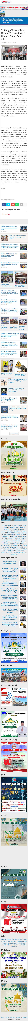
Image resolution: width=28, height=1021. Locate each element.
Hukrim (3, 941)
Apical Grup (16, 525)
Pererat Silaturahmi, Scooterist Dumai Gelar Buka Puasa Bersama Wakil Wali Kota (17, 390)
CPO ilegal (14, 545)
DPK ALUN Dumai (17, 529)
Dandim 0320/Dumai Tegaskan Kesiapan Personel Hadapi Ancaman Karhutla (9, 255)
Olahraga (13, 943)
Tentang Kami (24, 1017)
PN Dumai (14, 536)
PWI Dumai (11, 551)
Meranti (24, 941)
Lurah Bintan (16, 540)
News (2, 11)
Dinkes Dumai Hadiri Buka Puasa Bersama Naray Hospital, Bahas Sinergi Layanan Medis (9, 426)
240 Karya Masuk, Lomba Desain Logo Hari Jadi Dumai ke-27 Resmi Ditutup (17, 408)
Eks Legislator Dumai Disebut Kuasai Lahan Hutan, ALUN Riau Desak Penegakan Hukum (9, 571)
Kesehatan (14, 941)
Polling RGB (6, 543)
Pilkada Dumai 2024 (6, 552)
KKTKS (21, 547)
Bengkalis (10, 939)
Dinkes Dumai (14, 527)
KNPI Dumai (23, 533)
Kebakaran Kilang (6, 549)
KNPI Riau (17, 531)
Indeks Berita (14, 433)
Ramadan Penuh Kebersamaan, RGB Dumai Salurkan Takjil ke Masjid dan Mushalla (9, 301)
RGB (5, 538)
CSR (20, 545)
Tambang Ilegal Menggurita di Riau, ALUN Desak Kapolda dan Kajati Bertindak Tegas (9, 353)
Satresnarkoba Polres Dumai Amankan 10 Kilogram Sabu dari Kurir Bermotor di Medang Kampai (10, 577)
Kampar (8, 941)
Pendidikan (5, 945)
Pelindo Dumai (6, 525)
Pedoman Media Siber (10, 1017)
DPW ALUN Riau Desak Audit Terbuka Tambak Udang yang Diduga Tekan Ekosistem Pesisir (9, 344)
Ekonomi (24, 939)
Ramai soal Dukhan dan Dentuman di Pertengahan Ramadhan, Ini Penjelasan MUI (9, 583)
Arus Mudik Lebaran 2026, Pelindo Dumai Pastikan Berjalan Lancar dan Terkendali (20, 287)
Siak (15, 946)
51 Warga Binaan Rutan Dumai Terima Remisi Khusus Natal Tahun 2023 (13, 34)
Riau (15, 945)
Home (2, 26)
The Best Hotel (13, 554)
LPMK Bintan (7, 540)
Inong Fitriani (5, 536)
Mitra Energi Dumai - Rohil (16, 542)
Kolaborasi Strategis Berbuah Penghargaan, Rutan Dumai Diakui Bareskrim (10, 417)
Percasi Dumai (20, 551)
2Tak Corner (11, 538)
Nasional (5, 943)
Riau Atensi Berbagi (19, 552)
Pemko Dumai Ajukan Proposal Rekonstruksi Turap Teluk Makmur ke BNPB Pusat (9, 399)
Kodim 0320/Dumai (12, 533)
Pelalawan (23, 943)
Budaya (15, 939)
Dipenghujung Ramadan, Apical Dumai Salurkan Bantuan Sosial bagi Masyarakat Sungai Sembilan (9, 310)
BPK (22, 543)
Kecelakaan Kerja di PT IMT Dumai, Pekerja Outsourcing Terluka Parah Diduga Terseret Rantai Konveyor (10, 625)
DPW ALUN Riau (20, 534)
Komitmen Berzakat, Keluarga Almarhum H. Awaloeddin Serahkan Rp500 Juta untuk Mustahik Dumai (9, 598)
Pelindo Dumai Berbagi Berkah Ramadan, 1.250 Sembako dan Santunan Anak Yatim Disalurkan (9, 292)
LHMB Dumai (20, 538)
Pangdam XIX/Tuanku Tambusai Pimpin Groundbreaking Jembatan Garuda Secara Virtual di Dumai (9, 246)
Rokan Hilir (19, 945)
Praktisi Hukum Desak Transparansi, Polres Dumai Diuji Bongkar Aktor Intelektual (17, 381)
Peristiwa (10, 945)
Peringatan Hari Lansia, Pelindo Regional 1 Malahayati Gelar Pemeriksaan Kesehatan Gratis (9, 605)
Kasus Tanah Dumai (8, 534)
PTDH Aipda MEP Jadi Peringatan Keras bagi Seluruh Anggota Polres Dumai (17, 237)
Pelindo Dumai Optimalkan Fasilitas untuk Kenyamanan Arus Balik (12, 20)
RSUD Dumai (22, 536)
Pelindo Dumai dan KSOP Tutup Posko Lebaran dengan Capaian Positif (9, 228)
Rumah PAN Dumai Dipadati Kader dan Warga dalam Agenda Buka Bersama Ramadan (10, 335)
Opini (18, 943)
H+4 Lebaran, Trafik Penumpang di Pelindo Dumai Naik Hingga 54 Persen (10, 264)
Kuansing (19, 941)
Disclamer (18, 1017)
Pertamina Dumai (7, 531)
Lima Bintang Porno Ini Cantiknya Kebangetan (9, 562)
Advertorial (4, 939)
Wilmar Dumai (15, 543)
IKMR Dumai (14, 547)
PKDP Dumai (16, 549)
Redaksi (2, 1017)
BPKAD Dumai (5, 545)
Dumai (20, 939)
